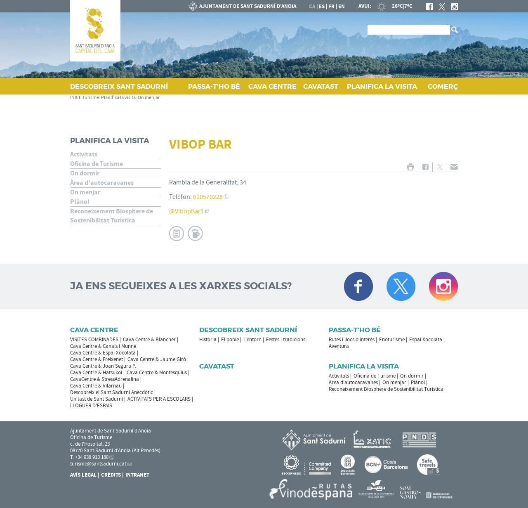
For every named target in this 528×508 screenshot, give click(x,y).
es (322, 6)
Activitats (83, 154)
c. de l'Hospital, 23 (90, 444)
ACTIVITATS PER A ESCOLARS (159, 399)
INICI (75, 98)
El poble (230, 339)
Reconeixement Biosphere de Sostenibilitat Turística (111, 216)
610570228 (208, 197)
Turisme (90, 98)
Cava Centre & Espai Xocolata (103, 353)
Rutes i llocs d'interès (352, 339)
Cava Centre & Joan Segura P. (103, 366)
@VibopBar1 (186, 211)
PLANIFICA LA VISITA (382, 86)
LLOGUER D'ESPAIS (91, 405)
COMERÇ (443, 86)
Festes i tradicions (285, 339)
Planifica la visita (118, 98)
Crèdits (111, 475)
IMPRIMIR (410, 167)
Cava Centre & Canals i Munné (103, 346)
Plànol (80, 201)
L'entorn (252, 339)
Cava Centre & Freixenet (96, 359)
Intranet (137, 475)
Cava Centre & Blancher (149, 339)
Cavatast (216, 366)
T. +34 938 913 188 (89, 457)
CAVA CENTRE (272, 86)
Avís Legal (83, 475)
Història (208, 339)
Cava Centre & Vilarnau (96, 386)
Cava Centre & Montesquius (157, 372)
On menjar (149, 98)
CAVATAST (320, 86)
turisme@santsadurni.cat (98, 464)
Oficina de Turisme (96, 163)
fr (331, 6)
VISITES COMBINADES (94, 339)
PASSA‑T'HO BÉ (214, 86)
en (341, 6)
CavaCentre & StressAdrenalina (104, 379)
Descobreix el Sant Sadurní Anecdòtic (111, 392)
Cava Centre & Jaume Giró (156, 359)
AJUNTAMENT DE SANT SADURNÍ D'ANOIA (243, 6)
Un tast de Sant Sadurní (96, 399)
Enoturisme (392, 339)
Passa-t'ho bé (355, 330)
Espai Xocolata (425, 339)
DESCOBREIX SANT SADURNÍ (119, 86)
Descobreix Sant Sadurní (248, 330)
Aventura (339, 346)
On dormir (84, 173)
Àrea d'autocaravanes (102, 182)
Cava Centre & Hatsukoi (96, 372)
